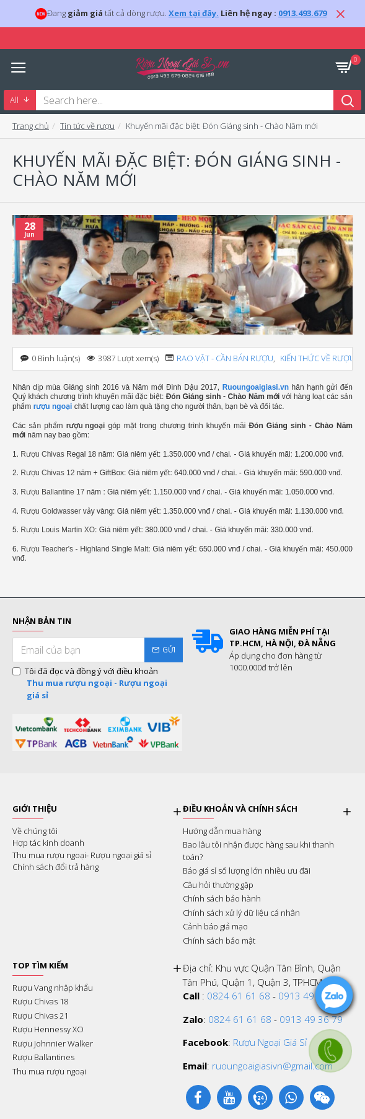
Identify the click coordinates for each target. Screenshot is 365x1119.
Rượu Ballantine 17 (52, 492)
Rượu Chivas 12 (47, 472)
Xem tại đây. (194, 13)
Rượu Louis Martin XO (57, 529)
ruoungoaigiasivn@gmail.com (272, 1066)
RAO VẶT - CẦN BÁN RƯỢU (225, 358)
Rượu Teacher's (47, 549)
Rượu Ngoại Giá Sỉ (270, 1042)
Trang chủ (30, 125)
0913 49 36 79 (309, 996)
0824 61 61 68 (238, 996)
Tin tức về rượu (87, 125)
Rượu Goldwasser (50, 511)
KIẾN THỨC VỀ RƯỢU (317, 358)
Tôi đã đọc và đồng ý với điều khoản (97, 683)
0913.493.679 (302, 13)
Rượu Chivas (42, 454)
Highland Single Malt (114, 549)
